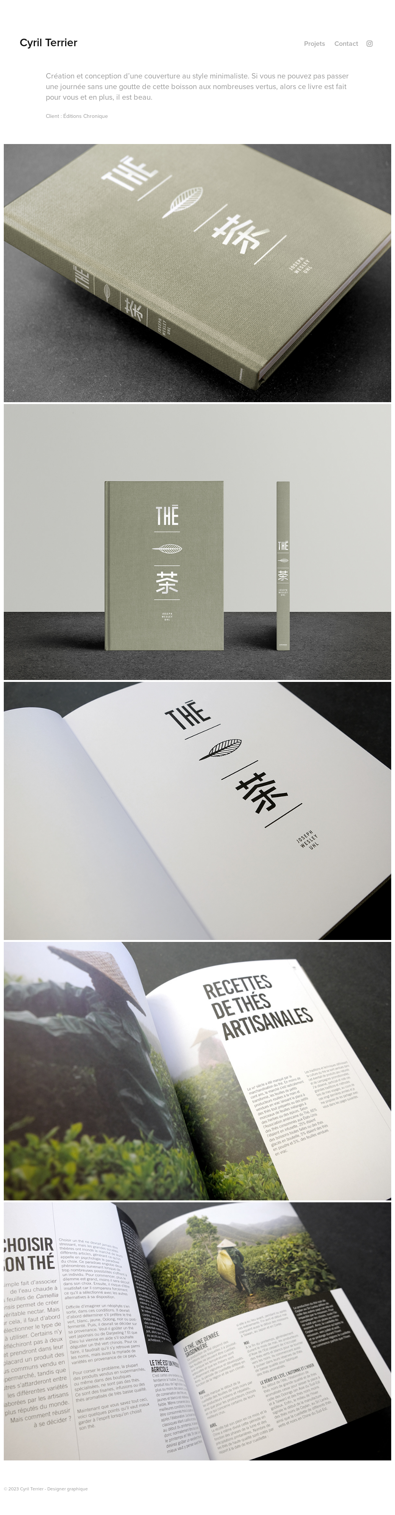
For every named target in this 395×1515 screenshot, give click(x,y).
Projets (314, 43)
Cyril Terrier (48, 42)
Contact (346, 43)
